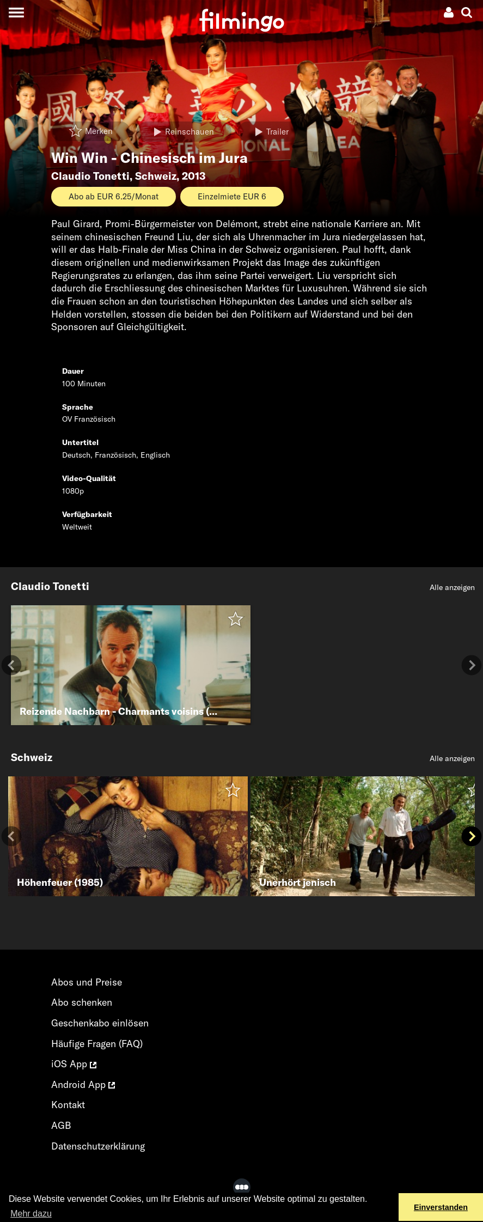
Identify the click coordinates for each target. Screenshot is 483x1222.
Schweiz (155, 176)
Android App (83, 1084)
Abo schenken (81, 1002)
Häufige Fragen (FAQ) (97, 1043)
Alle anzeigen (452, 587)
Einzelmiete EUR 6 (232, 196)
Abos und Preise (86, 982)
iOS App (73, 1063)
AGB (61, 1125)
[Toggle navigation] (16, 12)
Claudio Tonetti (90, 176)
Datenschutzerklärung (98, 1146)
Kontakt (68, 1104)
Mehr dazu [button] (31, 1213)
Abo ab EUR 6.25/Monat (113, 196)
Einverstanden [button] (441, 1207)
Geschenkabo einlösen (100, 1023)
